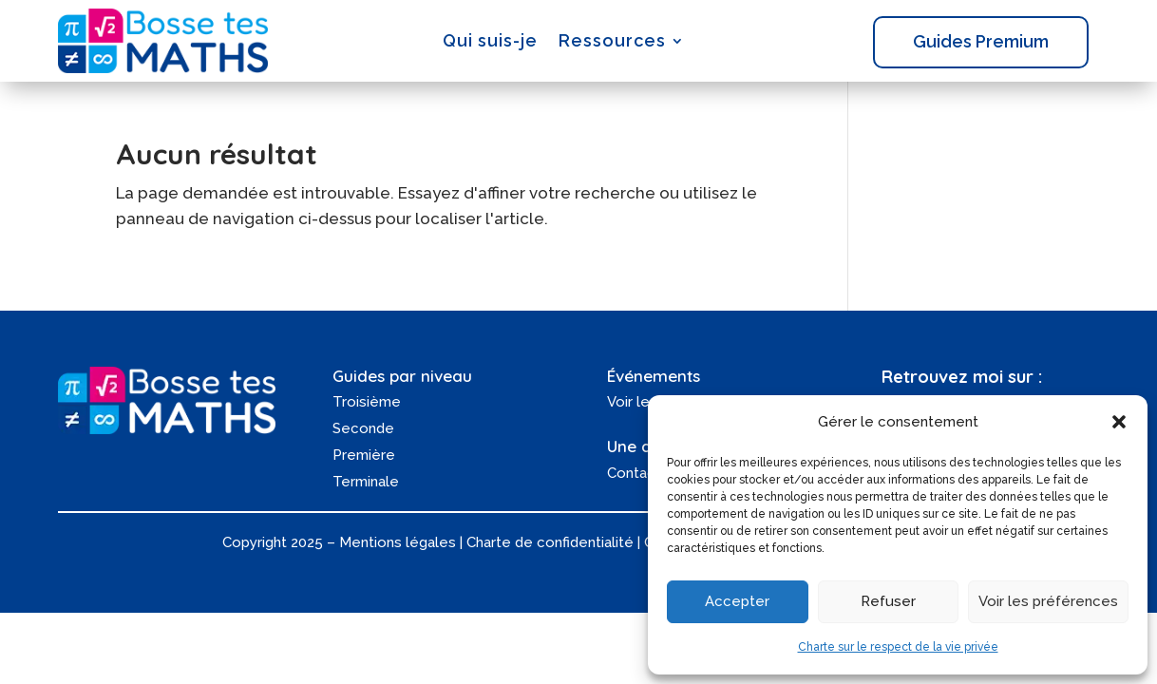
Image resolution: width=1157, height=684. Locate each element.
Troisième (366, 401)
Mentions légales (397, 542)
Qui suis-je (490, 40)
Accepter (737, 601)
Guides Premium (981, 41)
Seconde (363, 428)
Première (363, 455)
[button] (1119, 421)
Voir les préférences (1048, 601)
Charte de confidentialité (550, 542)
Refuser (888, 601)
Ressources (612, 40)
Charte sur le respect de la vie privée (898, 647)
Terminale (365, 481)
